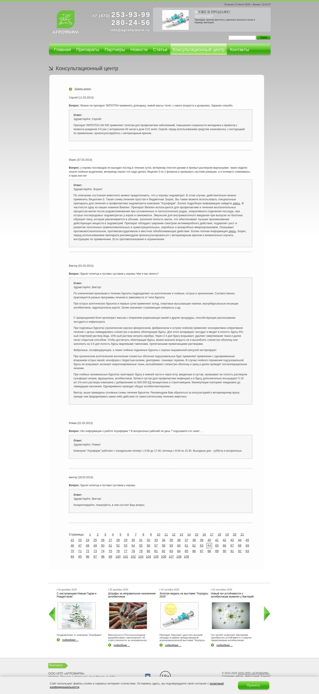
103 (140, 556)
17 (212, 534)
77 (125, 551)
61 (186, 545)
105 (156, 556)
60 (179, 545)
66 (224, 545)
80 (148, 551)
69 (247, 545)
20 (234, 534)
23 (80, 540)
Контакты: (56, 665)
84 (179, 551)
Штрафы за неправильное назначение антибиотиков (132, 595)
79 (141, 551)
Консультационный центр (199, 49)
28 (118, 540)
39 (202, 540)
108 (178, 556)
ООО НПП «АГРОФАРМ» (253, 673)
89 (217, 551)
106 (163, 556)
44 (239, 540)
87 (202, 551)
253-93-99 (121, 15)
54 (133, 545)
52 (118, 545)
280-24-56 (131, 23)
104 (148, 556)
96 (87, 556)
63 (202, 545)
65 (217, 545)
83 (171, 551)
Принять (253, 685)
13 (181, 534)
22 (72, 540)
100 (118, 556)
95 (80, 556)
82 (163, 551)
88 (209, 551)
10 (158, 534)
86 (194, 551)
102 (133, 556)
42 (224, 540)
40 (209, 540)
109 (186, 556)
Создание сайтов (232, 676)
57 (156, 545)
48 (87, 545)
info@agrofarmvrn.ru (130, 30)
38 (194, 540)
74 (103, 551)
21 (242, 534)
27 (110, 540)
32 (148, 540)
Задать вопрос (82, 88)
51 (110, 545)
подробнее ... (70, 640)
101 (125, 556)
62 (194, 545)
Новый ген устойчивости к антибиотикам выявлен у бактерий (232, 595)
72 (87, 551)
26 (103, 540)
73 (95, 551)
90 (224, 551)
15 (196, 534)
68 (239, 545)
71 (80, 551)
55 (141, 545)
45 (247, 540)
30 (133, 540)
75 (110, 551)
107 (171, 556)
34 (163, 540)
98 (103, 556)
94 (72, 556)
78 (133, 551)
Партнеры (115, 49)
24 (87, 540)
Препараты (87, 49)
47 (80, 545)
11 (166, 534)
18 (219, 534)
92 (239, 551)
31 (141, 540)
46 (72, 545)
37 (186, 540)
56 (148, 545)
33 (156, 540)
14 (189, 534)
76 (118, 551)
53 (125, 545)
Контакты (239, 49)
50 (103, 545)
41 (217, 540)
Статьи (160, 49)
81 (156, 551)
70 (72, 551)
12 (173, 534)
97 (95, 556)
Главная (62, 49)
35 (171, 540)
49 (95, 545)
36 (179, 540)
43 (232, 540)
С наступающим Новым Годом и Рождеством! (76, 595)
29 (125, 540)
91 (232, 551)
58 (163, 545)
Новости (139, 49)
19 (227, 534)
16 (204, 534)
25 (95, 540)
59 (171, 545)
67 (232, 545)
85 (186, 551)
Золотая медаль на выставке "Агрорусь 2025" (184, 595)
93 (247, 551)
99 (110, 556)
